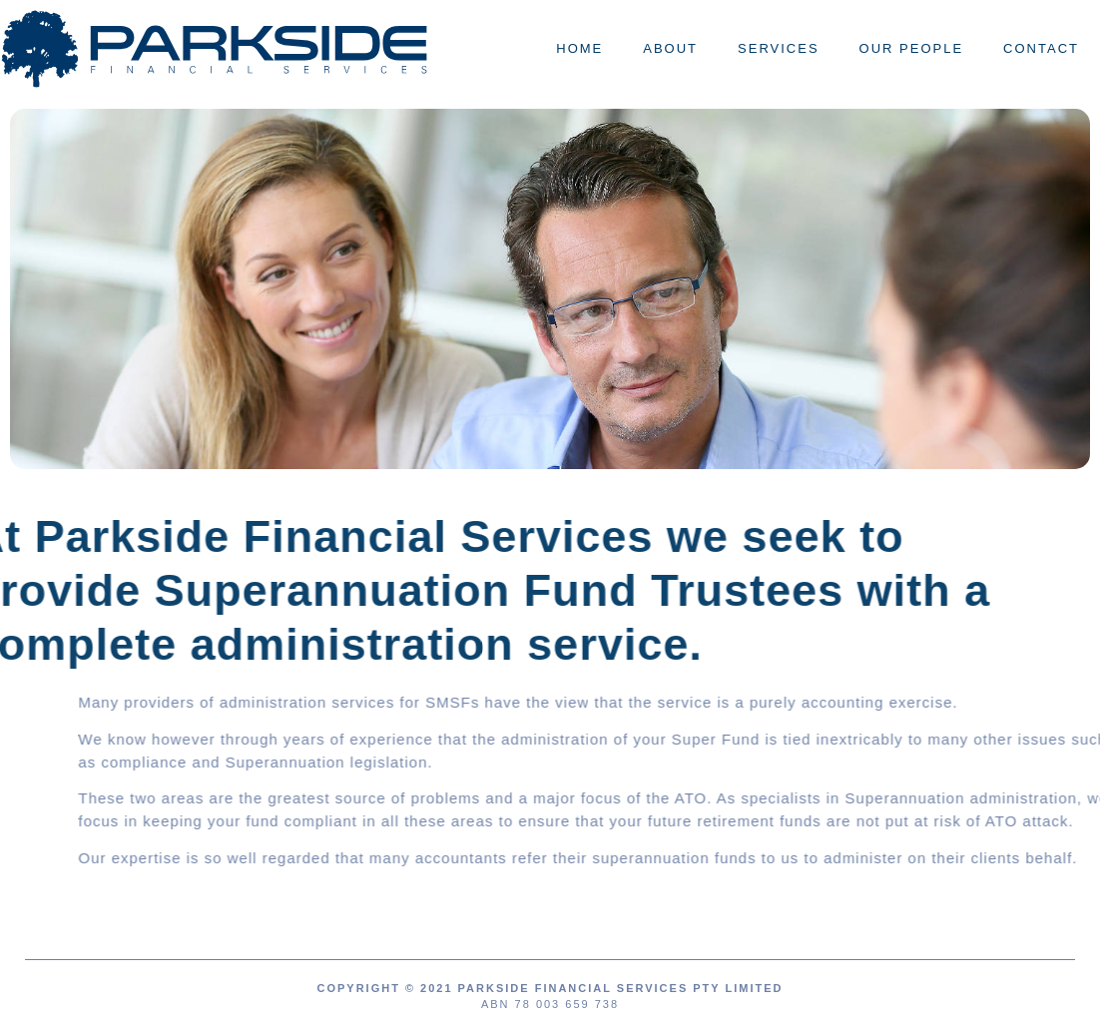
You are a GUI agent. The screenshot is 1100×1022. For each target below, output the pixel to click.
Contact (1041, 48)
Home (579, 48)
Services (779, 48)
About (670, 48)
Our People (911, 48)
